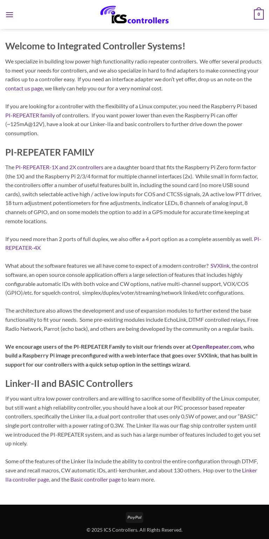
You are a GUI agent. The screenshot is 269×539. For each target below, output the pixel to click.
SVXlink (220, 265)
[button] (9, 14)
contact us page (24, 88)
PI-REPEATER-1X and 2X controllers (59, 167)
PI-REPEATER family (30, 115)
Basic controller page (95, 479)
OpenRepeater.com (216, 346)
